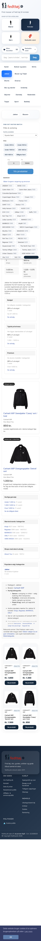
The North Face (27, 246)
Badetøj (27, 102)
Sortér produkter (8, 132)
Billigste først (21, 154)
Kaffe (33, 212)
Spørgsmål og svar (29, 780)
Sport (16, 102)
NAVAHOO (22, 231)
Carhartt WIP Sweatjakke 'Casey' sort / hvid (29, 717)
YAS (17, 257)
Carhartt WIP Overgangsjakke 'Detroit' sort (28, 673)
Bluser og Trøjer (21, 74)
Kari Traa (7, 216)
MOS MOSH (8, 227)
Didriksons (7, 201)
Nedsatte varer (29, 49)
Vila (5, 257)
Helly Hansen (9, 208)
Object (6, 234)
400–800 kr (9, 154)
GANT (6, 204)
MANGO (26, 219)
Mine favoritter (10, 49)
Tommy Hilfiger (9, 250)
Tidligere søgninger (29, 789)
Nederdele (31, 95)
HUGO (25, 208)
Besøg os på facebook (26, 784)
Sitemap (25, 792)
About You (8, 554)
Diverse (17, 81)
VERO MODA (28, 253)
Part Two (7, 238)
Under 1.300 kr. (10, 502)
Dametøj (19, 95)
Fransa (23, 201)
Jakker (6, 74)
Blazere (25, 114)
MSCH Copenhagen (28, 227)
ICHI (5, 212)
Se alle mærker (31, 257)
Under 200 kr (9, 145)
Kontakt (6, 783)
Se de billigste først (11, 511)
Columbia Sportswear (11, 193)
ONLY (20, 234)
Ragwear (7, 242)
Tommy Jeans (29, 250)
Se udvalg (11, 317)
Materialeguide (8, 636)
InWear (19, 212)
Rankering (25, 812)
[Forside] (12, 5)
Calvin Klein (8, 189)
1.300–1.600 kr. (10, 505)
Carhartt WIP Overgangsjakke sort (10, 673)
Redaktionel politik (9, 790)
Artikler (24, 806)
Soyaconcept (8, 246)
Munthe (6, 231)
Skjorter (7, 95)
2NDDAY (7, 186)
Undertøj (24, 88)
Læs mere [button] (28, 931)
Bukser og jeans (20, 67)
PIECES (22, 238)
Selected (23, 242)
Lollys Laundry (9, 219)
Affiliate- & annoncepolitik (8, 794)
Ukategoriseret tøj (28, 803)
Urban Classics (9, 253)
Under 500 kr (22, 145)
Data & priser (17, 623)
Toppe (6, 102)
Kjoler (6, 67)
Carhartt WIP (19, 588)
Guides (24, 809)
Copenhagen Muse (10, 197)
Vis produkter (20, 171)
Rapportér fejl (26, 626)
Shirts (34, 67)
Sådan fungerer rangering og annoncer (16, 181)
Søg (35, 57)
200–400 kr (22, 150)
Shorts (6, 81)
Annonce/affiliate (27, 623)
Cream (29, 197)
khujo (21, 216)
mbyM (22, 223)
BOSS (21, 186)
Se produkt (11, 683)
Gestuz (20, 204)
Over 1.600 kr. (9, 508)
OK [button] (11, 937)
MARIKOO (7, 223)
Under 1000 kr (10, 150)
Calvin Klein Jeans (27, 189)
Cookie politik (9, 823)
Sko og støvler (9, 88)
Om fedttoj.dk (8, 780)
